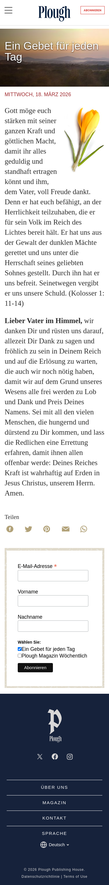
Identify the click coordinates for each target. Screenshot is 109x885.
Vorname (28, 592)
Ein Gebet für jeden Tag (48, 649)
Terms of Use (75, 877)
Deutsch (54, 844)
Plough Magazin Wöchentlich (54, 656)
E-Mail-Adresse (37, 565)
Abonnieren (92, 10)
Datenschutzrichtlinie (41, 877)
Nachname (30, 617)
